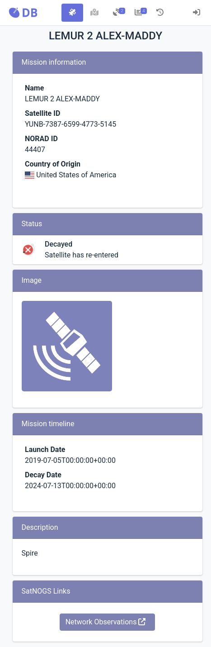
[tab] (72, 13)
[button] (23, 12)
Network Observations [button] (106, 622)
